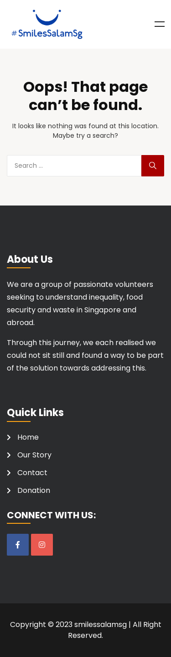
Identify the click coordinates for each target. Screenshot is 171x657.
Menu (159, 24)
